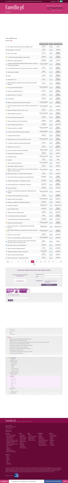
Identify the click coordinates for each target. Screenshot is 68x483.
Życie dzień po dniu (32, 436)
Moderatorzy (41, 438)
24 (50, 113)
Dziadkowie (22, 444)
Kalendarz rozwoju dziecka (12, 444)
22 (50, 159)
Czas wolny (52, 445)
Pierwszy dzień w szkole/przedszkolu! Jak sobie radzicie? (20, 348)
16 (50, 162)
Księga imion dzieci (10, 442)
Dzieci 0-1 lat (13, 379)
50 (50, 91)
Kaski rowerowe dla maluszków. (16, 254)
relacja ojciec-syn (12, 79)
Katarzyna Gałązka (44, 149)
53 (60, 261)
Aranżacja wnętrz (12, 156)
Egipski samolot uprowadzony (15, 199)
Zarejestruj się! (20, 281)
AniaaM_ (44, 240)
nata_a (43, 78)
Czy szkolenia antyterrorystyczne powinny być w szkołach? (23, 68)
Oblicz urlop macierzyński (11, 440)
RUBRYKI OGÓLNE (14, 373)
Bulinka (43, 71)
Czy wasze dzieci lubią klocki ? (15, 87)
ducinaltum (43, 60)
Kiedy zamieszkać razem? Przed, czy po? (18, 110)
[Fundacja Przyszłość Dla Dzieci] (16, 475)
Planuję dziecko (23, 441)
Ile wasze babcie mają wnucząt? (16, 117)
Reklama (40, 436)
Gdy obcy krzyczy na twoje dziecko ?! (17, 245)
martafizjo (44, 211)
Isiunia (43, 159)
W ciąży (51, 437)
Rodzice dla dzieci (10, 450)
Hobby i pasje (31, 438)
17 (50, 127)
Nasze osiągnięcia (42, 444)
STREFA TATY (13, 388)
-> (34, 264)
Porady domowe (23, 447)
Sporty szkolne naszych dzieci (15, 124)
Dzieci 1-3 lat (13, 380)
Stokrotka (44, 56)
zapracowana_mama (43, 156)
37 (50, 53)
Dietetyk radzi (13, 374)
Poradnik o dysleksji (13, 205)
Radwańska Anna (43, 204)
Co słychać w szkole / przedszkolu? (16, 353)
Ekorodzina (22, 436)
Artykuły (8, 458)
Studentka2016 (44, 250)
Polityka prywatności (43, 445)
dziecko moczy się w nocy (14, 147)
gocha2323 (58, 106)
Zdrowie (51, 442)
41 (50, 109)
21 (50, 98)
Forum (7, 38)
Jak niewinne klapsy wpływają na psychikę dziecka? (21, 177)
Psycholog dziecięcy (15, 368)
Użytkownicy (22, 446)
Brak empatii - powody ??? (14, 50)
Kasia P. (43, 46)
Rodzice (21, 442)
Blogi (7, 457)
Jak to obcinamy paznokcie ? (15, 163)
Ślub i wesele (22, 440)
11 (50, 102)
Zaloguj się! (50, 8)
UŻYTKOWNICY (13, 392)
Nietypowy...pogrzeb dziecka (15, 60)
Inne (16, 38)
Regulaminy (41, 437)
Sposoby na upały (12, 53)
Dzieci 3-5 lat (13, 382)
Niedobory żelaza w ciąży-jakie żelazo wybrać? (18, 340)
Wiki (7, 461)
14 (50, 71)
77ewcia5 (58, 60)
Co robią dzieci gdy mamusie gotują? (17, 216)
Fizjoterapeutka (14, 364)
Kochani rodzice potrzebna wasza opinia (18, 195)
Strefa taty (22, 445)
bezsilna (43, 146)
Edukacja (8, 447)
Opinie (29, 434)
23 (50, 68)
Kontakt (40, 434)
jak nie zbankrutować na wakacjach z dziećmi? (19, 184)
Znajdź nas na (55, 1)
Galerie (8, 460)
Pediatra (12, 367)
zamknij (65, 481)
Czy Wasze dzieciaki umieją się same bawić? (19, 57)
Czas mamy (13, 377)
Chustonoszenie (14, 362)
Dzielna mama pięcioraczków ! (15, 223)
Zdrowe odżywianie (14, 371)
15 (50, 60)
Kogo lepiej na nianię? (13, 72)
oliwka (43, 49)
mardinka (58, 49)
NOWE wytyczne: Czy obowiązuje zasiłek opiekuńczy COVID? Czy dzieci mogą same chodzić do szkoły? (29, 342)
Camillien (44, 195)
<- (7, 261)
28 (50, 56)
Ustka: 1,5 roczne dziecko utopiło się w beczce (20, 237)
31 (50, 83)
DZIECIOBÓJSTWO (13, 209)
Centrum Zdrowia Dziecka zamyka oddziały (19, 132)
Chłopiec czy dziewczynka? (12, 441)
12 (50, 142)
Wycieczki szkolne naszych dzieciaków (17, 121)
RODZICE (11, 38)
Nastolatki (13, 386)
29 (50, 46)
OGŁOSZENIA (13, 357)
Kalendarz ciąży (9, 437)
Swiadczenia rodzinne (15, 370)
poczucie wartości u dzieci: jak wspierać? (18, 150)
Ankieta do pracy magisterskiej (16, 212)
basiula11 (44, 254)
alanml (43, 215)
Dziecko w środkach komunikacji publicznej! (19, 202)
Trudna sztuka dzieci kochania (15, 153)
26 (50, 180)
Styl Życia (52, 444)
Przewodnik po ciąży (10, 436)
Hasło (37, 276)
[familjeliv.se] (61, 1)
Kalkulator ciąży (9, 438)
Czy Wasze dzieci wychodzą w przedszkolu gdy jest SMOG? (21, 351)
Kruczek (43, 165)
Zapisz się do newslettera (57, 10)
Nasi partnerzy (42, 442)
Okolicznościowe (32, 440)
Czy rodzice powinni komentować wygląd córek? (20, 46)
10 (50, 124)
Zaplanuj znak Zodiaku (11, 451)
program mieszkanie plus (14, 135)
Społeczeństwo (31, 437)
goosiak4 (44, 135)
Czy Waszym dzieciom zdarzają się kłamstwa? (19, 143)
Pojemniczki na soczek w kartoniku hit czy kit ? (19, 139)
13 (50, 198)
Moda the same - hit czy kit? (15, 95)
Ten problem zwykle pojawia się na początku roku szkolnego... (21, 345)
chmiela (43, 75)
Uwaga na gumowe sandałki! (15, 128)
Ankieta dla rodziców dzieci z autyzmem (18, 251)
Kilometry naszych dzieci (14, 234)
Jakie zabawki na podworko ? (15, 113)
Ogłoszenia (13, 359)
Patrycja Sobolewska (57, 53)
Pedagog (12, 365)
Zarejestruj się (58, 8)
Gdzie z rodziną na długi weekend (16, 248)
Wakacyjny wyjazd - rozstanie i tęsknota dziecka (20, 173)
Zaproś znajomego (42, 441)
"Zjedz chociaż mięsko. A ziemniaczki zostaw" (19, 180)
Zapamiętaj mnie (39, 280)
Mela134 (58, 156)
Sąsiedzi (10, 160)
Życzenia (8, 462)
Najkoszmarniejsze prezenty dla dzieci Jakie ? (19, 102)
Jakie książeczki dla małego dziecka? (17, 350)
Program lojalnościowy (43, 440)
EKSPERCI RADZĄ (14, 360)
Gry (7, 446)
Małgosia (58, 169)
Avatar (9, 75)
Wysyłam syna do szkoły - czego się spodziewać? (19, 346)
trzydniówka (11, 98)
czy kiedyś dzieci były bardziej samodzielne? (19, 219)
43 (50, 49)
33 (50, 117)
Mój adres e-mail (39, 274)
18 (50, 75)
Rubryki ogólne (23, 438)
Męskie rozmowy (14, 391)
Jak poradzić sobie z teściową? (15, 166)
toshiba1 (58, 241)
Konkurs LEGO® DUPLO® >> (15, 91)
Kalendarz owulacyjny (11, 434)
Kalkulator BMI (9, 445)
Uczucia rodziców (12, 188)
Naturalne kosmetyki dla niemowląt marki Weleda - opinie (20, 338)
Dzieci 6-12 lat (13, 383)
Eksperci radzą (23, 437)
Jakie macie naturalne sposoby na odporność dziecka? (20, 343)
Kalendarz (8, 449)
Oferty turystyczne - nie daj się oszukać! (18, 258)
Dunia (58, 46)
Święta (51, 441)
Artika (44, 173)
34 (50, 245)
